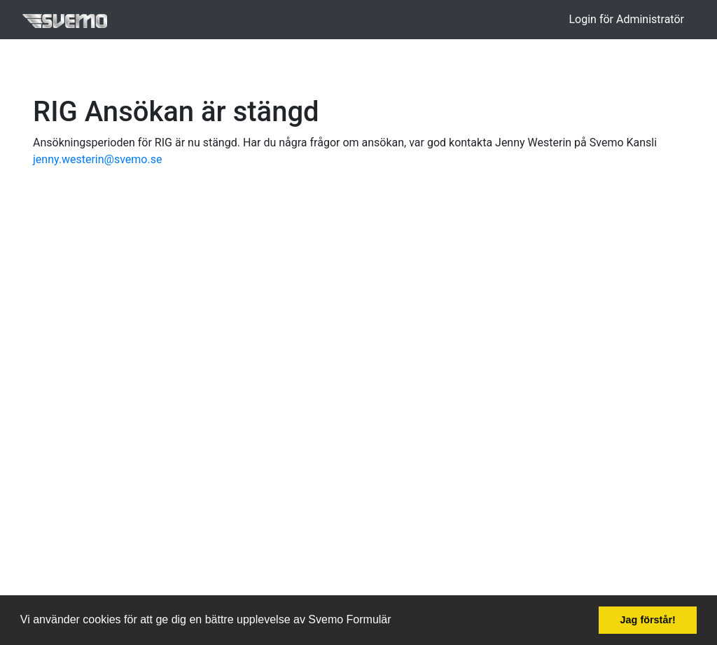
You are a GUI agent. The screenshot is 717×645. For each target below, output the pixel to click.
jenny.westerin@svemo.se (97, 159)
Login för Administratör (626, 19)
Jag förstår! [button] (648, 619)
